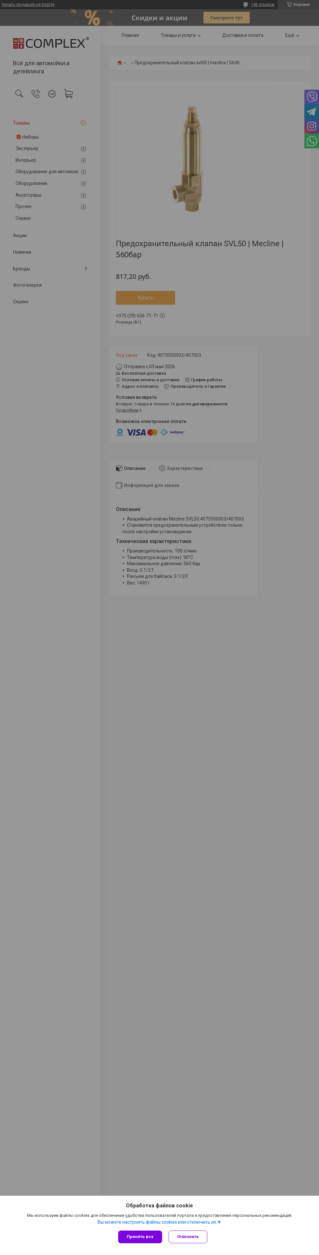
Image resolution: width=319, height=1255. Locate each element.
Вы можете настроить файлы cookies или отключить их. (157, 1222)
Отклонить (188, 1236)
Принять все (140, 1236)
